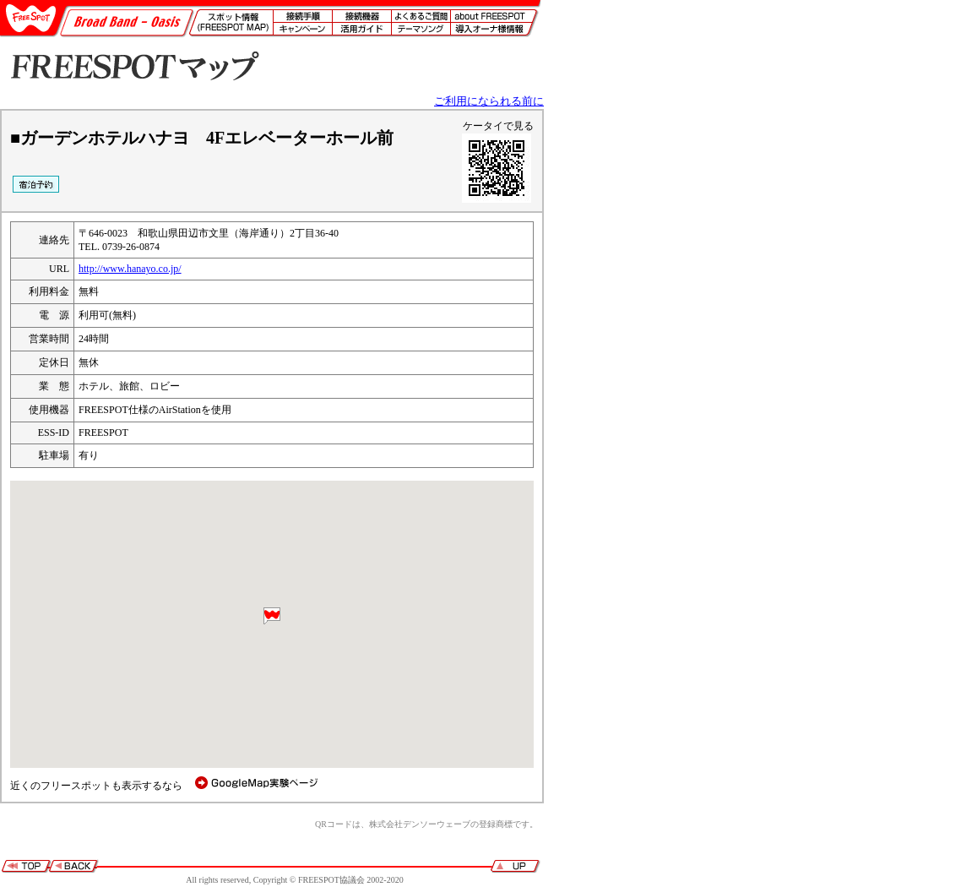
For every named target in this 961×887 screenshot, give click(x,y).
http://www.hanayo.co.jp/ (130, 269)
